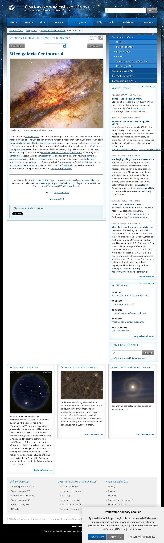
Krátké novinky (121, 88)
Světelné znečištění (69, 486)
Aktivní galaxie (36, 208)
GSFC (59, 186)
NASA (49, 130)
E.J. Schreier (23, 130)
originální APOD (61, 192)
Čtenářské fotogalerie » (124, 75)
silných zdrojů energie (61, 168)
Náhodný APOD (56, 198)
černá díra (92, 155)
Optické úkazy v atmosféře (121, 500)
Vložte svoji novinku (147, 86)
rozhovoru (138, 108)
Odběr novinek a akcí (125, 344)
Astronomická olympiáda (23, 495)
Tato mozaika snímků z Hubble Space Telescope (32, 142)
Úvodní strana (16, 30)
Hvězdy (111, 486)
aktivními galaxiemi (88, 162)
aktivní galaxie (32, 136)
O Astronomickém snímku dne (132, 61)
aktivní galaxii (16, 165)
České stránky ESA (20, 504)
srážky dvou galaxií (51, 155)
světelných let (70, 165)
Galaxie (111, 491)
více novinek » (147, 276)
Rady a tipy (65, 495)
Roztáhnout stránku (94, 38)
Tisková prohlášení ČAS (22, 486)
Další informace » (43, 470)
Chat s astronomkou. (138, 217)
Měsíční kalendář (125, 46)
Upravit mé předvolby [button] (141, 537)
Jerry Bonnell (58, 180)
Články (13, 22)
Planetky (112, 495)
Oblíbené (120, 42)
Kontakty (148, 22)
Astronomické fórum (69, 508)
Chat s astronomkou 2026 (126, 204)
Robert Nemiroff (36, 180)
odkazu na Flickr (146, 188)
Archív (119, 56)
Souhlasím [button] (97, 537)
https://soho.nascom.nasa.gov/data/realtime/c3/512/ (137, 149)
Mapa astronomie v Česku (72, 504)
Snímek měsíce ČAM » (124, 70)
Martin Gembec (134, 117)
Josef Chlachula (92, 180)
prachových (91, 139)
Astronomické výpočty (70, 491)
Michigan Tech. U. (72, 186)
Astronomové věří (18, 158)
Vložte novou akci (148, 283)
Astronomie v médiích (70, 500)
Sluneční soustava (117, 504)
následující (94, 45)
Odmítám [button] (116, 537)
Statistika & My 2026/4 (135, 101)
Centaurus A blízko (34, 165)
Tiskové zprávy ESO (20, 500)
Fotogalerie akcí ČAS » (124, 80)
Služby (99, 22)
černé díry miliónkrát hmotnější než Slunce (61, 152)
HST (44, 130)
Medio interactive (66, 531)
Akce (42, 22)
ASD (46, 186)
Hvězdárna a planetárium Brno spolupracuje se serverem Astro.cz (79, 519)
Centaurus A (15, 155)
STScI (33, 130)
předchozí (18, 45)
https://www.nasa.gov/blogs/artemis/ (130, 271)
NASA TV (15, 508)
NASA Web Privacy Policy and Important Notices (79, 183)
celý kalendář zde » (144, 336)
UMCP (67, 180)
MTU (47, 180)
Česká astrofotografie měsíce (79, 367)
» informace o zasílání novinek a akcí (129, 358)
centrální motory (45, 158)
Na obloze (58, 22)
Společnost (128, 22)
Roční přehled (123, 51)
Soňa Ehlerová (133, 200)
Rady (111, 22)
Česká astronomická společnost (29, 519)
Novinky (29, 22)
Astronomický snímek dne (53, 30)
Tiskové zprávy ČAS (20, 491)
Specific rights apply (48, 183)
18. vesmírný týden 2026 (24, 367)
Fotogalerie (80, 22)
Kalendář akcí (120, 285)
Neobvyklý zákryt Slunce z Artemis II (133, 159)
